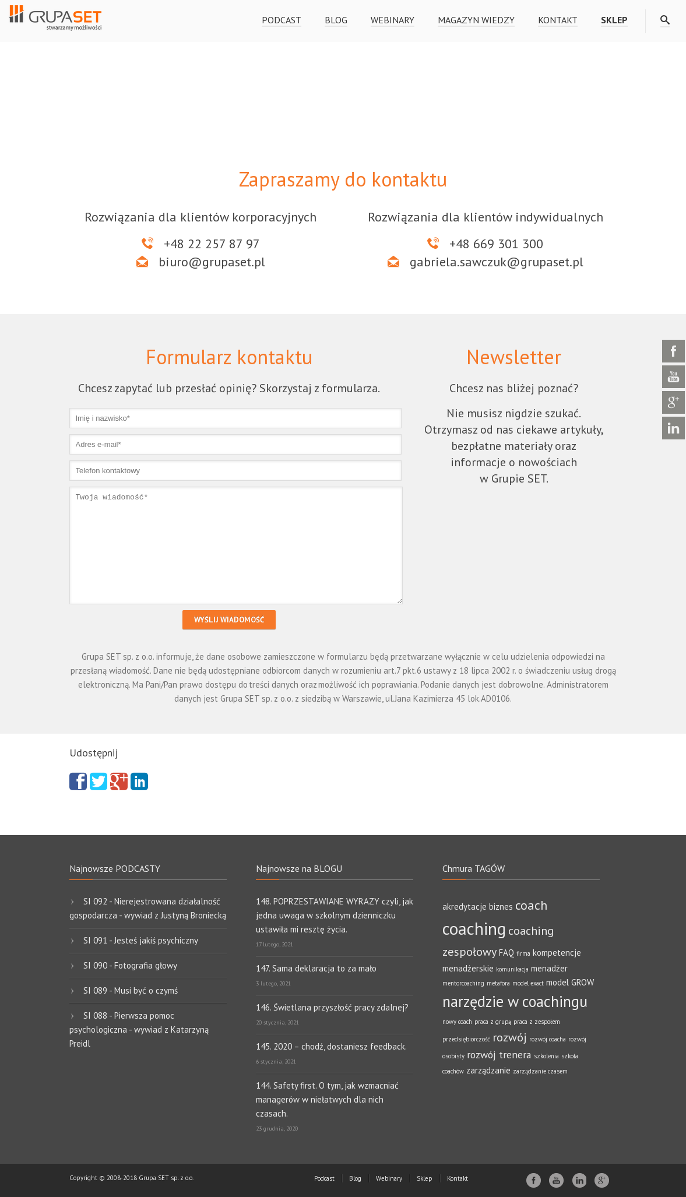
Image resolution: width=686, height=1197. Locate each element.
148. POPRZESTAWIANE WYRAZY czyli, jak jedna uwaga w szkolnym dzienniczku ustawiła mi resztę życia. (334, 915)
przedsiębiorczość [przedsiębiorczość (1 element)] (466, 1039)
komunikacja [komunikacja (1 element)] (512, 969)
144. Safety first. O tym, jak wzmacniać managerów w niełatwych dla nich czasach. (327, 1099)
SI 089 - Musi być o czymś (130, 990)
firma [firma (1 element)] (523, 953)
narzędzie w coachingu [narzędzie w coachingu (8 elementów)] (515, 1001)
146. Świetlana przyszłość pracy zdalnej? (332, 1007)
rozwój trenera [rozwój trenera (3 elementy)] (499, 1054)
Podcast (281, 20)
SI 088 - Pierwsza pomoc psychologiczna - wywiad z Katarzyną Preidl (139, 1029)
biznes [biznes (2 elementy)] (501, 906)
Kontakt (558, 20)
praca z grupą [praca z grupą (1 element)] (492, 1022)
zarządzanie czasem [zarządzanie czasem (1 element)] (540, 1071)
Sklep (424, 1178)
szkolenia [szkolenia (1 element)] (546, 1056)
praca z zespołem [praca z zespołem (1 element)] (536, 1022)
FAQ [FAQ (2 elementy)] (506, 952)
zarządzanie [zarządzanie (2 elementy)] (488, 1070)
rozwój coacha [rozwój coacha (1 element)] (547, 1039)
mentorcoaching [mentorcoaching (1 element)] (463, 983)
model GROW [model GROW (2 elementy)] (570, 982)
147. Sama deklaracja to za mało (316, 968)
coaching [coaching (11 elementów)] (474, 928)
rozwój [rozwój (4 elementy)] (509, 1037)
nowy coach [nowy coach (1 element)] (457, 1022)
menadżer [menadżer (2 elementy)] (549, 968)
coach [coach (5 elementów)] (531, 904)
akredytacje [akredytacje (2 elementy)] (464, 906)
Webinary (392, 20)
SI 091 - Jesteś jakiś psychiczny (140, 940)
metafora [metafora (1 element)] (498, 983)
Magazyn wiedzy (476, 20)
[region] (343, 88)
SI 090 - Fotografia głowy (130, 965)
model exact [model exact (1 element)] (528, 983)
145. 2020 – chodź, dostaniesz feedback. (331, 1046)
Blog (336, 20)
